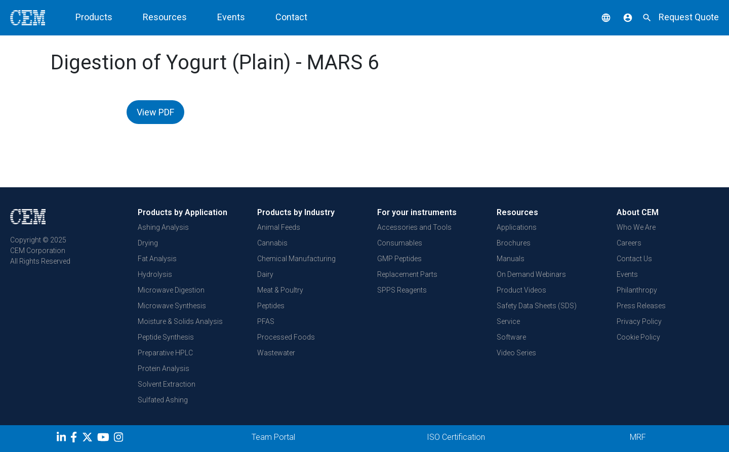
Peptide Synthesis (166, 337)
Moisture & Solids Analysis (180, 321)
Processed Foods (286, 337)
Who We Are (636, 227)
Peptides (271, 306)
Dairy (265, 274)
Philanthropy (637, 290)
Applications (517, 227)
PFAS (265, 321)
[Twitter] (88, 439)
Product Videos (521, 290)
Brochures (514, 243)
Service (508, 321)
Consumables (399, 243)
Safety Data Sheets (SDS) (537, 306)
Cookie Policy (638, 337)
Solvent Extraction (166, 384)
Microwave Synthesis (172, 306)
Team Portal (273, 437)
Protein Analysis (163, 368)
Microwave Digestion (171, 290)
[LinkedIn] (62, 439)
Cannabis (272, 243)
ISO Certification (456, 437)
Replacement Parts (407, 274)
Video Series (516, 353)
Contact (291, 17)
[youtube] (104, 439)
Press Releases (641, 306)
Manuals (510, 259)
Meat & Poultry (280, 290)
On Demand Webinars (531, 274)
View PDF (155, 112)
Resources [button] (165, 17)
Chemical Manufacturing (296, 259)
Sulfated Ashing (163, 400)
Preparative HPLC (165, 353)
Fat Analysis (157, 259)
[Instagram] (120, 439)
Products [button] (93, 17)
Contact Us (634, 259)
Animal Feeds (278, 227)
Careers (629, 243)
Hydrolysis (155, 274)
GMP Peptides (399, 259)
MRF (638, 437)
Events (231, 17)
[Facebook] (76, 439)
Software (511, 337)
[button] (598, 17)
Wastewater (276, 353)
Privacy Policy (639, 321)
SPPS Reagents (402, 290)
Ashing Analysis (163, 227)
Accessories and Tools (414, 227)
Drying (148, 243)
